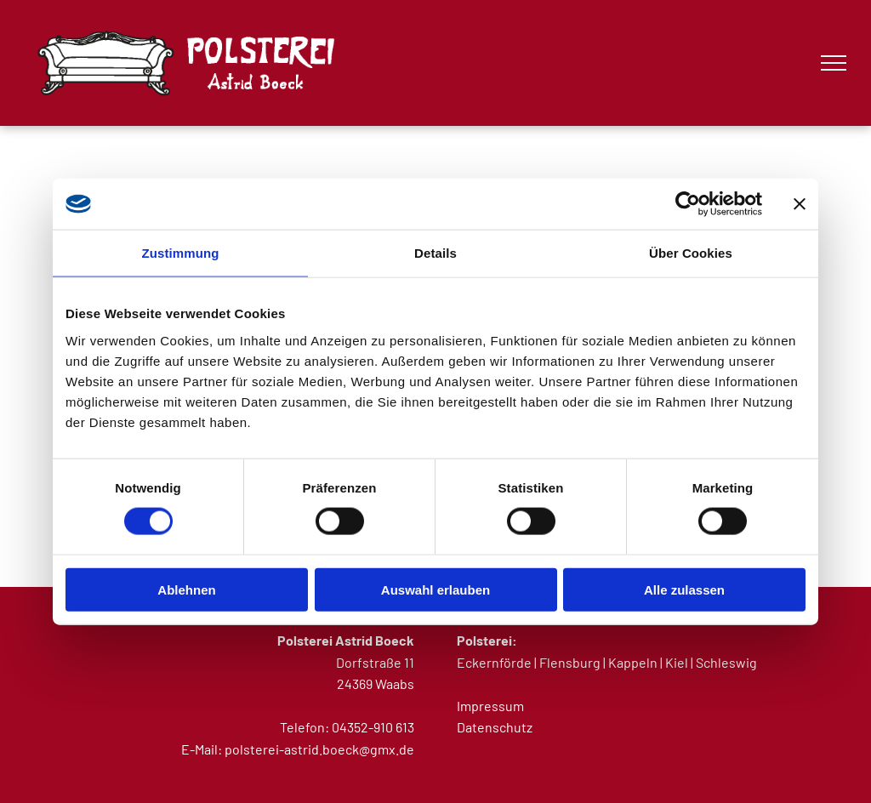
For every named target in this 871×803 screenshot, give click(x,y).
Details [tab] (435, 253)
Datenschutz (494, 727)
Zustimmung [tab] (180, 253)
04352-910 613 (373, 727)
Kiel (676, 662)
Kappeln (633, 662)
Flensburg (570, 662)
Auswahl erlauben (435, 589)
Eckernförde (494, 662)
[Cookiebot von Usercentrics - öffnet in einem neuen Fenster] (687, 204)
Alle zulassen (684, 589)
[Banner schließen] (800, 204)
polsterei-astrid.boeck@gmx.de (319, 749)
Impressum (490, 706)
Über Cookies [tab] (690, 253)
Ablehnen (186, 589)
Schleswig (726, 662)
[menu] (833, 63)
